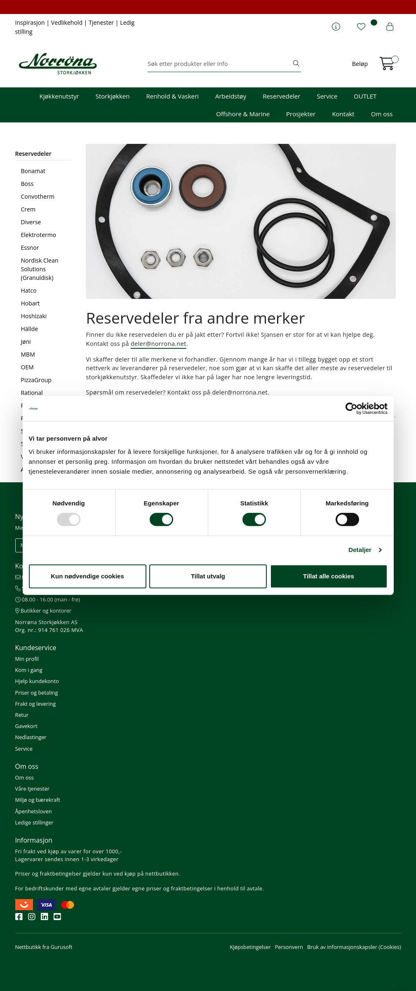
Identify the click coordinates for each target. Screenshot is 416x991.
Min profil (27, 658)
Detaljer (359, 549)
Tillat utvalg (208, 576)
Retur (22, 715)
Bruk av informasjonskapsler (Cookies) (354, 947)
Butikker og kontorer (43, 610)
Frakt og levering (35, 703)
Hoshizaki (34, 316)
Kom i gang (28, 670)
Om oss (382, 114)
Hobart (30, 303)
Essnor (30, 247)
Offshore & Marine (243, 114)
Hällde (29, 329)
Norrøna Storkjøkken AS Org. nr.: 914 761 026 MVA (49, 626)
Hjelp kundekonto (37, 681)
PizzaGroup (36, 380)
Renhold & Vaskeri (172, 96)
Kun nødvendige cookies (87, 576)
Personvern (289, 947)
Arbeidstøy (230, 96)
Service (327, 96)
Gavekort (26, 726)
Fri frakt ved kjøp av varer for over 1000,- (68, 851)
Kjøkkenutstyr (59, 96)
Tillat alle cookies (328, 576)
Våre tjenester (32, 788)
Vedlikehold (67, 22)
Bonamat (33, 171)
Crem (28, 209)
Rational (32, 393)
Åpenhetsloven (33, 811)
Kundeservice (35, 647)
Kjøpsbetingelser (250, 947)
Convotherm (37, 196)
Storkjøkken (113, 96)
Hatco (29, 290)
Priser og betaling (36, 692)
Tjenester (102, 22)
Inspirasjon (31, 22)
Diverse (31, 222)
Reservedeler (281, 96)
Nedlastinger (31, 737)
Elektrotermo (38, 235)
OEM (27, 367)
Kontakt (343, 114)
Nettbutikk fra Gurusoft (44, 947)
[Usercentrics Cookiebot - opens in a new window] (351, 408)
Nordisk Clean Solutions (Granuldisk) (40, 269)
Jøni (26, 341)
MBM (28, 354)
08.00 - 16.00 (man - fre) (47, 599)
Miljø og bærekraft (37, 799)
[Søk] (219, 64)
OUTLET (365, 96)
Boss (27, 184)
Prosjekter (300, 114)
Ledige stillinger (34, 822)
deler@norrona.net (158, 344)
